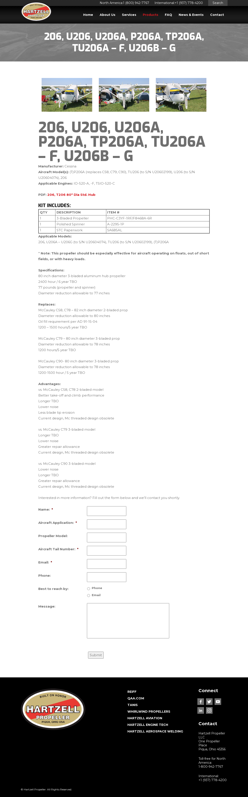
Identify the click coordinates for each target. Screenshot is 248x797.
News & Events (191, 15)
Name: (45, 509)
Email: (45, 562)
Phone (97, 588)
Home (88, 15)
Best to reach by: (53, 589)
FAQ (168, 15)
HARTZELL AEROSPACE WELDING (155, 731)
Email (96, 595)
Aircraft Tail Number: (58, 549)
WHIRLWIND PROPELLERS (148, 712)
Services (129, 15)
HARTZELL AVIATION (144, 718)
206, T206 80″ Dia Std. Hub (71, 195)
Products (150, 15)
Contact (217, 15)
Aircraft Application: (57, 523)
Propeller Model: (53, 536)
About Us (107, 15)
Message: (46, 606)
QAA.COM (135, 698)
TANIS (132, 705)
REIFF (131, 692)
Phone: (44, 575)
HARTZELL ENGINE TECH (147, 725)
